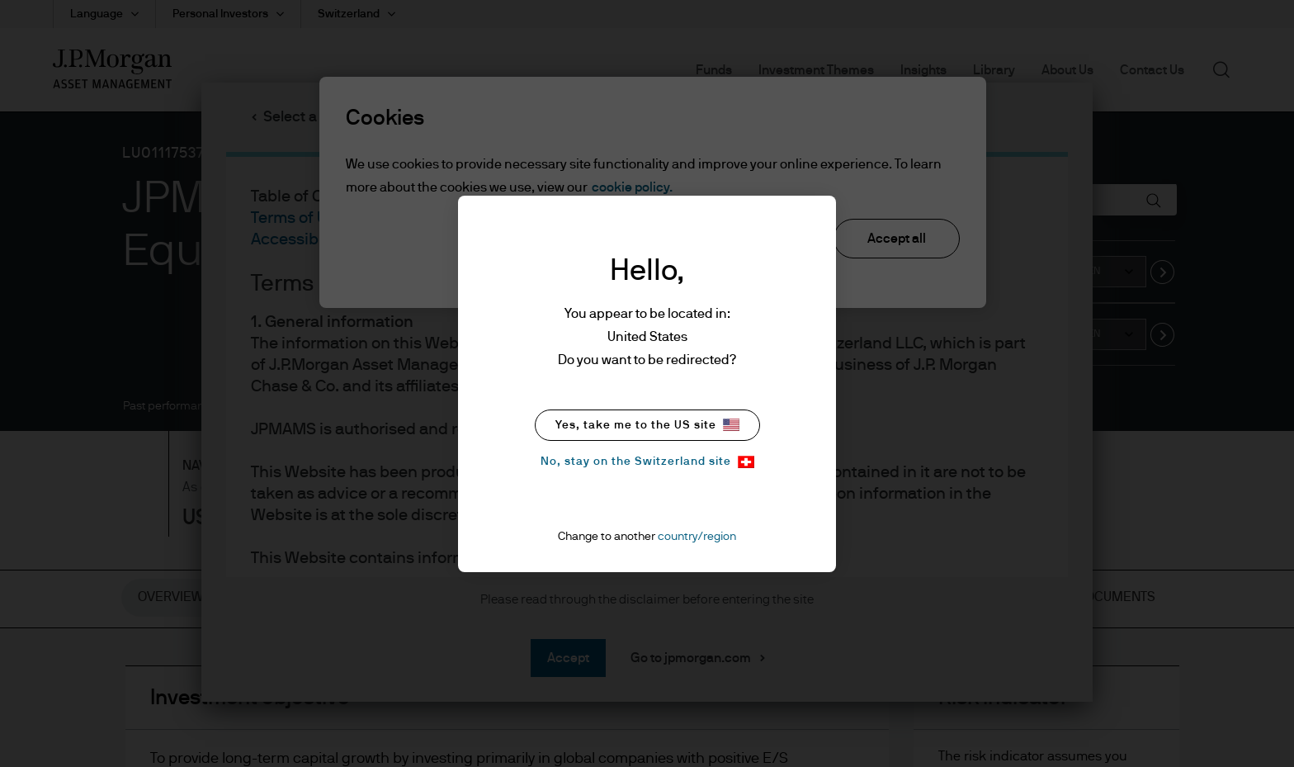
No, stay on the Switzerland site (647, 462)
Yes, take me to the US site (647, 425)
